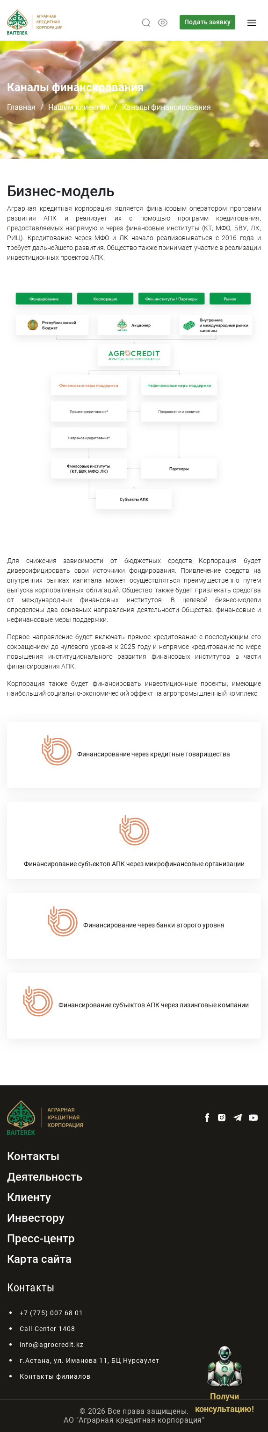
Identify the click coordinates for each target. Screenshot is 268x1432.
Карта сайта (39, 1259)
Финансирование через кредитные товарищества (153, 754)
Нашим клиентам (78, 107)
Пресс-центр (41, 1238)
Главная (21, 107)
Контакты (33, 1156)
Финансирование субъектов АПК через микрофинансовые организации (134, 864)
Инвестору (36, 1218)
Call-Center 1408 (47, 1328)
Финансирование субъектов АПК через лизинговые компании (153, 1005)
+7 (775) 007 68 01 (51, 1313)
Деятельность (44, 1176)
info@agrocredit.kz (52, 1344)
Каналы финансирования (166, 107)
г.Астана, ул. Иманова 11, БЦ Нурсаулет (89, 1360)
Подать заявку (207, 22)
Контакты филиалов (55, 1376)
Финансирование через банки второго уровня (154, 925)
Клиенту (29, 1197)
